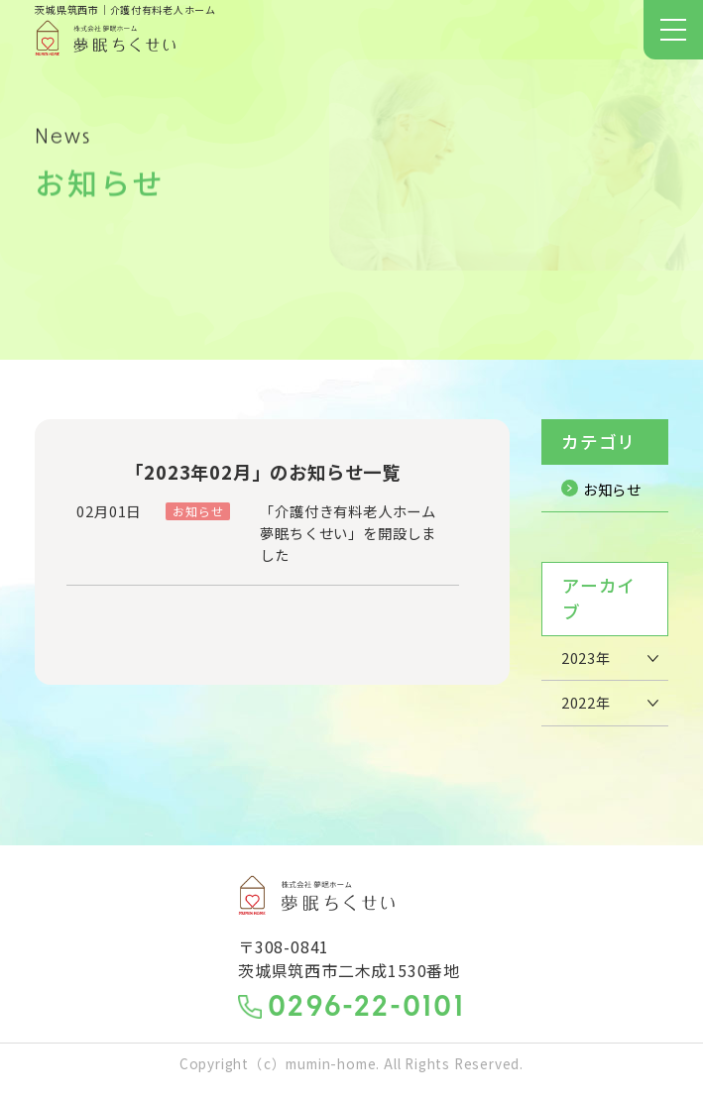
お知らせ (597, 495)
